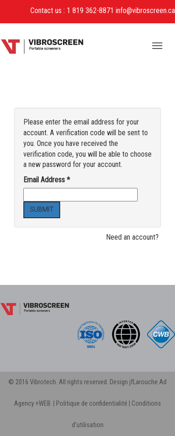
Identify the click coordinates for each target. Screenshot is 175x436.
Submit (42, 209)
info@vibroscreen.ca (145, 10)
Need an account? (132, 237)
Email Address (46, 179)
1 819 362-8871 (90, 10)
